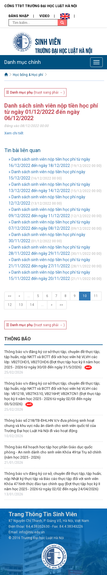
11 (96, 296)
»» (61, 305)
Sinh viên (48, 41)
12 (10, 305)
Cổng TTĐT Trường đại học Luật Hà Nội (40, 6)
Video (44, 16)
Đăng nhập (19, 16)
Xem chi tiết (13, 133)
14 (32, 305)
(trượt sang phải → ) (35, 92)
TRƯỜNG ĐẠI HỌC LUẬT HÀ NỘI (63, 50)
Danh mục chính (22, 62)
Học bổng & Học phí (28, 75)
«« (9, 296)
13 (21, 305)
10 (85, 296)
